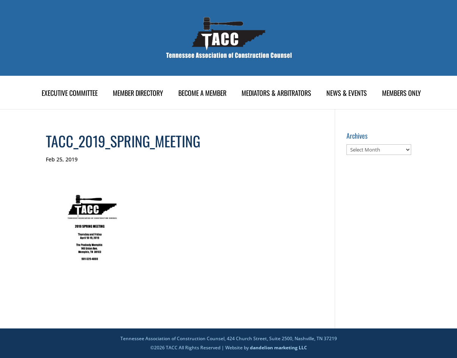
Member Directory (138, 94)
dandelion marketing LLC (278, 347)
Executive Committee (70, 94)
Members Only (401, 94)
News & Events (346, 94)
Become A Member (202, 94)
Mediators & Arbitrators (276, 94)
